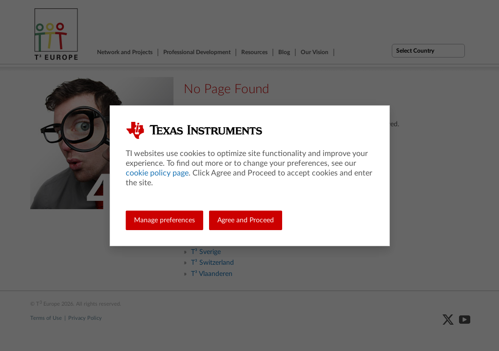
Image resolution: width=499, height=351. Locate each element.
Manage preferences (164, 220)
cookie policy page (157, 173)
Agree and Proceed (245, 220)
